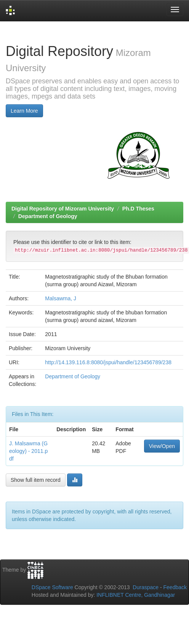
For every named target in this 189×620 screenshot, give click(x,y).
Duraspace (146, 587)
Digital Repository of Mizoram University (62, 209)
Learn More (24, 111)
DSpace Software (52, 587)
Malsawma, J (60, 298)
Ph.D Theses (138, 209)
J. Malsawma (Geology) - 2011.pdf (28, 451)
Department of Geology (47, 216)
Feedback (175, 587)
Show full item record (36, 480)
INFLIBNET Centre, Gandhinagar (135, 595)
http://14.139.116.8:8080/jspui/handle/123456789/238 (108, 362)
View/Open (162, 446)
